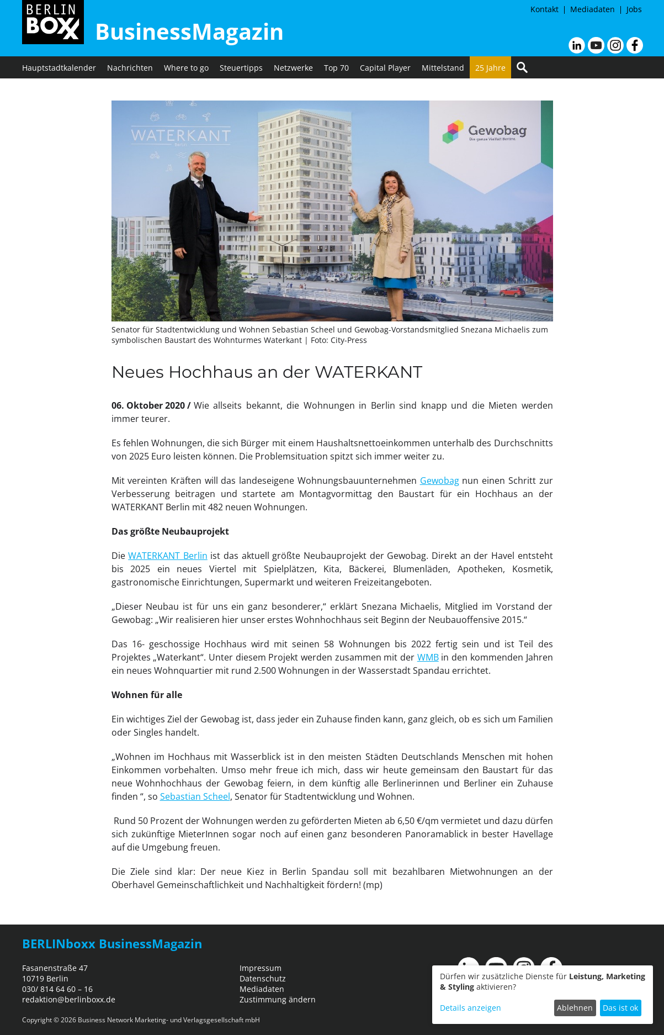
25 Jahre (490, 67)
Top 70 (336, 67)
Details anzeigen (470, 1007)
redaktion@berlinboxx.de (68, 999)
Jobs (634, 9)
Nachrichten (130, 67)
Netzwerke (293, 67)
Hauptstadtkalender (59, 67)
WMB (428, 657)
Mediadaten (592, 9)
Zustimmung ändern (278, 999)
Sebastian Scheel (195, 796)
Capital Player (385, 67)
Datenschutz (263, 978)
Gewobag (439, 480)
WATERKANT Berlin (168, 556)
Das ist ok (620, 1007)
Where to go (186, 67)
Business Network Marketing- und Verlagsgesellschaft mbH (169, 1020)
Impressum (260, 968)
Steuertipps (241, 67)
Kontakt (544, 9)
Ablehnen (575, 1007)
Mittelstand (443, 67)
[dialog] (542, 994)
